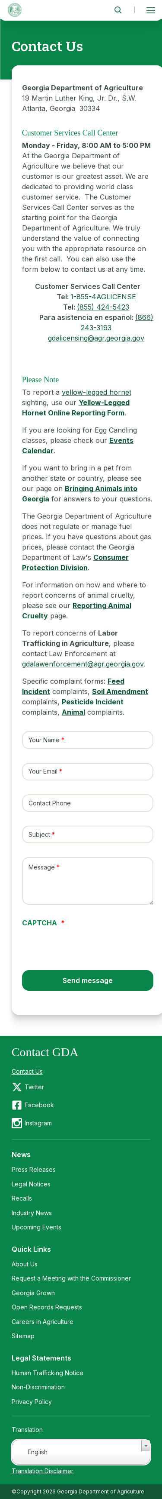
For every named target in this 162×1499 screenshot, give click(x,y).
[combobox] (81, 1452)
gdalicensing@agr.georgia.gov (96, 338)
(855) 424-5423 (103, 307)
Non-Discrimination (38, 1387)
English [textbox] (38, 1452)
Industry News (32, 1212)
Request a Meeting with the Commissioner (71, 1278)
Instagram (38, 1123)
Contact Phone (50, 803)
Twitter (34, 1086)
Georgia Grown (33, 1292)
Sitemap (23, 1335)
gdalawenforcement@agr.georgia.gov (83, 664)
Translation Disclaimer (42, 1471)
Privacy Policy (32, 1401)
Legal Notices (31, 1184)
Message (42, 867)
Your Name (44, 739)
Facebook (39, 1105)
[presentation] (87, 943)
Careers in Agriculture (42, 1321)
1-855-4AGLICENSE (103, 296)
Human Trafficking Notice (47, 1372)
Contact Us (27, 1071)
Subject (39, 834)
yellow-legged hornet (96, 392)
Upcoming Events (36, 1227)
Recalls (22, 1198)
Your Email (43, 771)
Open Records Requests (47, 1307)
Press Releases (34, 1169)
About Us (25, 1264)
